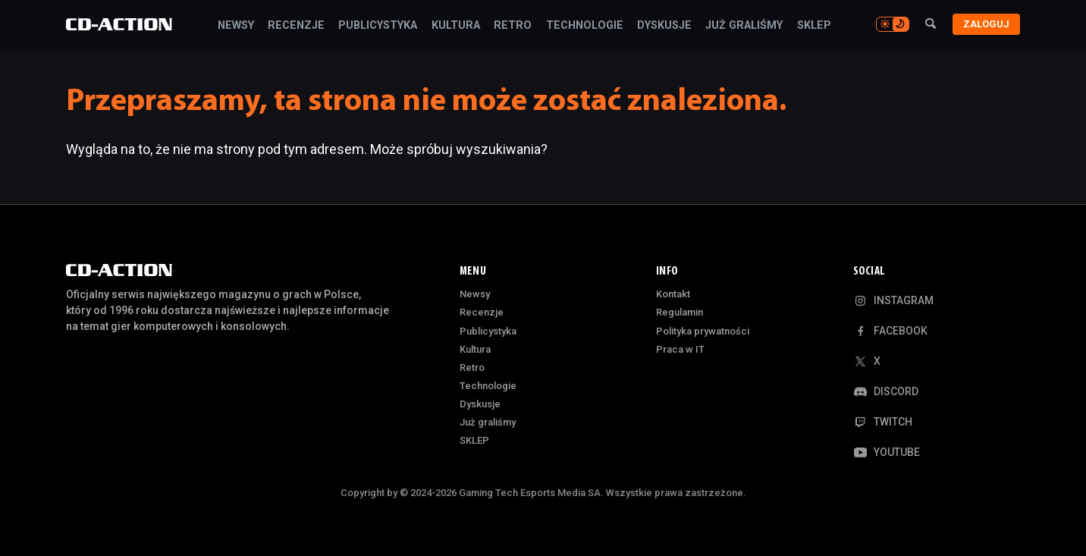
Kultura (456, 26)
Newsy (236, 26)
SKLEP (814, 26)
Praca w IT (680, 349)
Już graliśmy (744, 26)
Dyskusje (664, 26)
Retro (513, 26)
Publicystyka (377, 26)
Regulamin (679, 312)
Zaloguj (986, 24)
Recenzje (296, 26)
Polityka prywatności (702, 331)
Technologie (584, 26)
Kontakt (673, 294)
